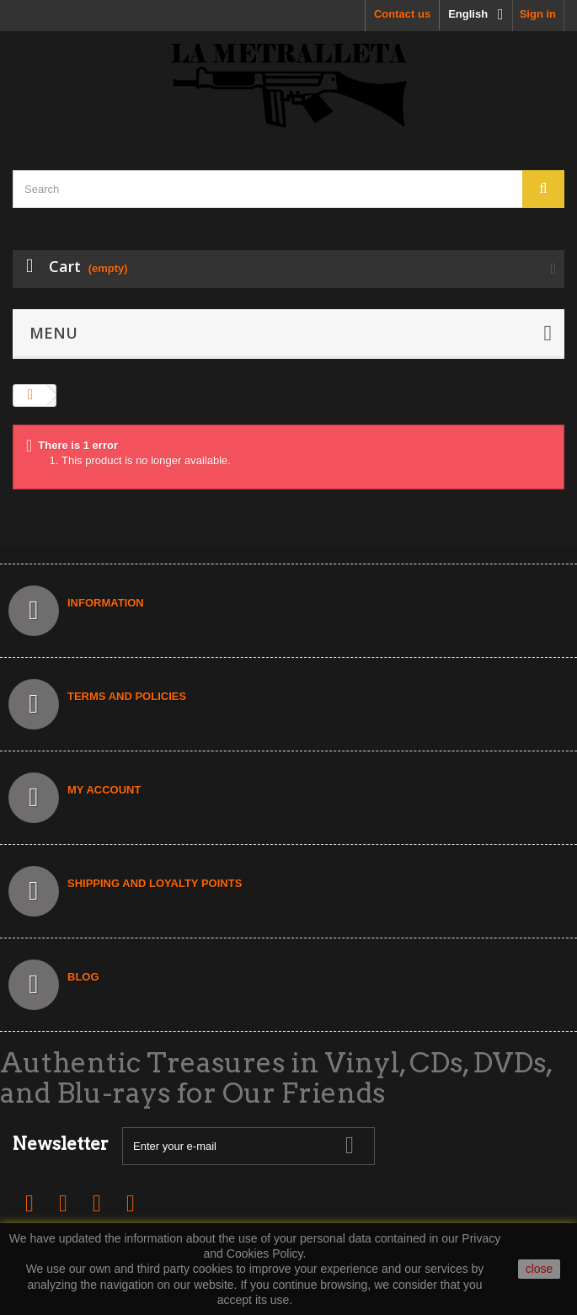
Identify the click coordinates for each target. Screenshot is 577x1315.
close (539, 1268)
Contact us (402, 14)
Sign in (538, 14)
